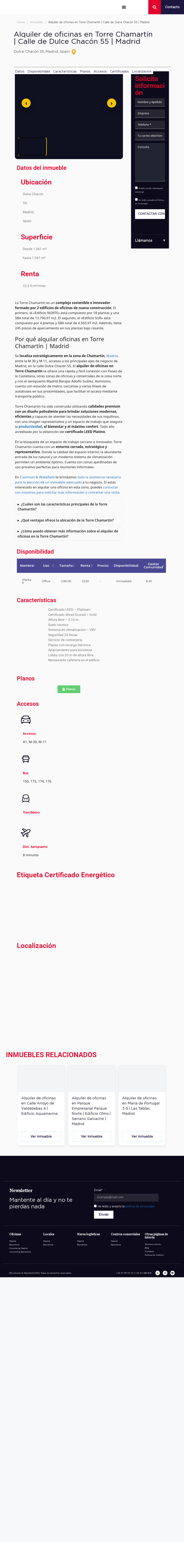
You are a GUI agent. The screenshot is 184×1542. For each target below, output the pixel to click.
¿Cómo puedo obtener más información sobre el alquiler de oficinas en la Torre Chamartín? (67, 534)
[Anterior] (26, 103)
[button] (123, 7)
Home (21, 22)
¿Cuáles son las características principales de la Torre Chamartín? (62, 507)
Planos (85, 71)
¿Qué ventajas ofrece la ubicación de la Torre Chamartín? (67, 520)
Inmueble (36, 22)
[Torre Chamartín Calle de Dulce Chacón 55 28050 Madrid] (69, 994)
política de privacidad (139, 1206)
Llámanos (143, 241)
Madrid (112, 355)
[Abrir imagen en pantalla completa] (68, 103)
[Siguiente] (111, 103)
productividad (30, 426)
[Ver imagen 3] (92, 147)
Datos (19, 71)
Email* (98, 1190)
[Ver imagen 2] (62, 147)
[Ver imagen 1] (32, 147)
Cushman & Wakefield (37, 477)
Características (65, 71)
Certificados (119, 71)
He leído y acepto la (125, 1206)
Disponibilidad (39, 71)
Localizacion (141, 71)
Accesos (100, 71)
